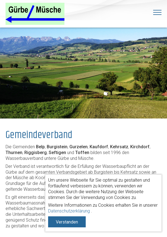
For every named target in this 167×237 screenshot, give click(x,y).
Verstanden (67, 222)
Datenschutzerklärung (69, 211)
